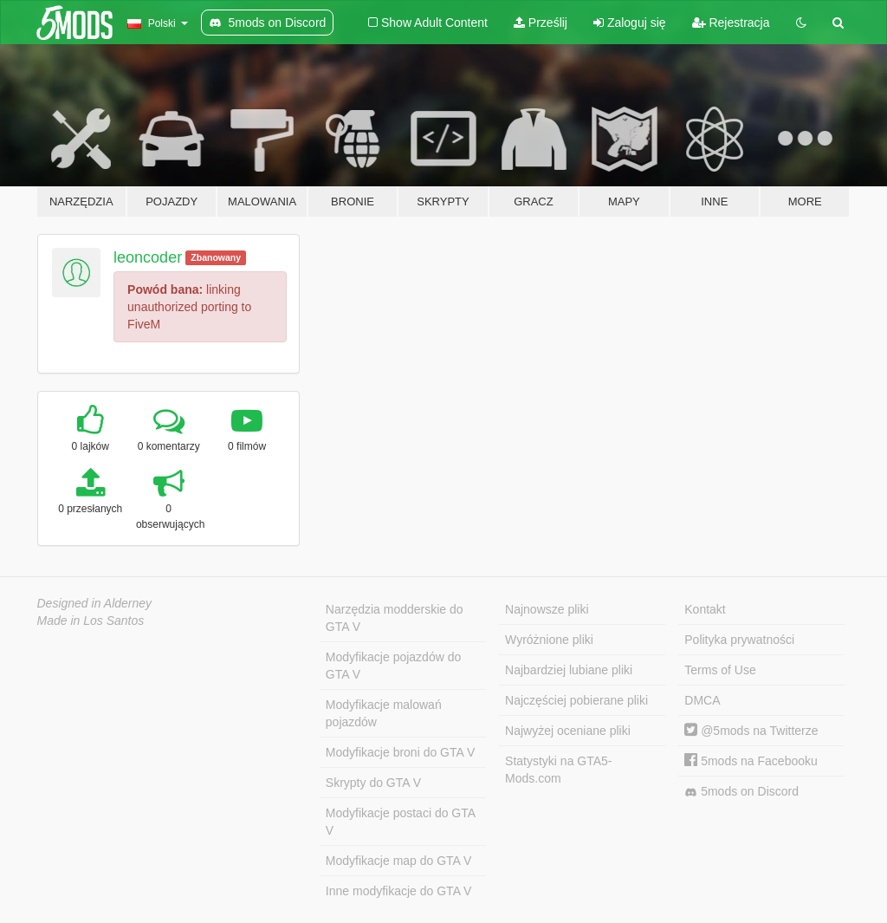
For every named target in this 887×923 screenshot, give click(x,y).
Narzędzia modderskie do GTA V (394, 618)
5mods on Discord (741, 791)
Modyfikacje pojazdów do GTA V (393, 665)
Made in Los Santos (91, 620)
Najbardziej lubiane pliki (568, 670)
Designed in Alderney (94, 603)
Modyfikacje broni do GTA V (400, 752)
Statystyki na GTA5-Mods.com (558, 769)
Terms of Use (719, 670)
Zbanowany (216, 257)
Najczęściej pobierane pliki (576, 700)
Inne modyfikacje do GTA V (399, 891)
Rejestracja (731, 22)
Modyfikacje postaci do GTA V (401, 821)
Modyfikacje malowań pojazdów (384, 713)
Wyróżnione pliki (549, 640)
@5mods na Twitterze (751, 730)
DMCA (702, 700)
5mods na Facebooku (751, 761)
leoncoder (147, 257)
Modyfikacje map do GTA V (399, 861)
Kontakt (704, 609)
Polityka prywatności (739, 640)
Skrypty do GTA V (373, 783)
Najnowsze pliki (546, 609)
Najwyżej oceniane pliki (568, 731)
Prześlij (540, 22)
